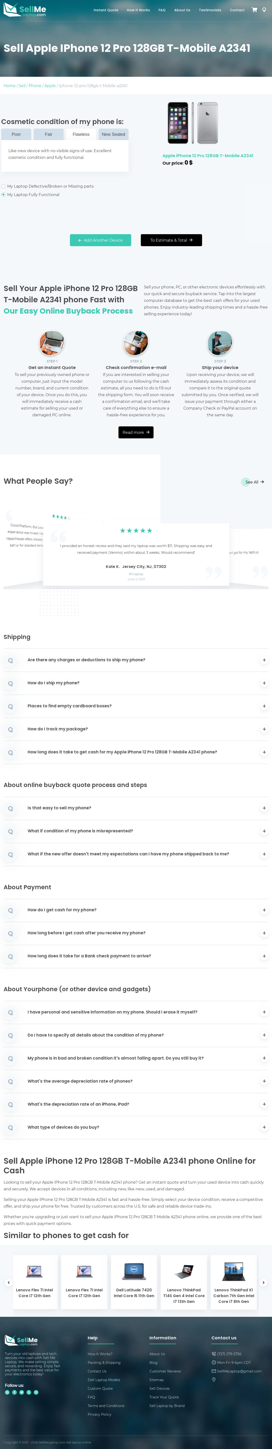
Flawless (81, 134)
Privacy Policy (99, 1414)
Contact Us (97, 1371)
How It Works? (100, 1354)
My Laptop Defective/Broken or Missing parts (65, 186)
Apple (50, 85)
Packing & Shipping (104, 1362)
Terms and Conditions (106, 1405)
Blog (153, 1362)
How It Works (138, 10)
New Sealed (113, 134)
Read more (136, 432)
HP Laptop (136, 574)
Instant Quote (106, 10)
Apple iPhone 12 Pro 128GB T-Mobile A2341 (207, 156)
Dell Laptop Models (104, 1379)
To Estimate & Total (171, 240)
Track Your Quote (164, 1397)
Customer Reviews (165, 1371)
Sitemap (156, 1379)
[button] (15, 546)
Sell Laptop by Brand (167, 1405)
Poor (16, 134)
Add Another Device (100, 240)
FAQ (162, 10)
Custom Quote (100, 1388)
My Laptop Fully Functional (65, 194)
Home (10, 85)
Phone (35, 85)
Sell (22, 85)
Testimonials (210, 10)
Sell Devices (159, 1388)
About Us (182, 10)
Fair (48, 134)
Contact (237, 10)
